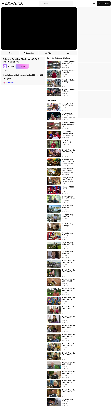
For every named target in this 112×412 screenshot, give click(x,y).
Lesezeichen (29, 53)
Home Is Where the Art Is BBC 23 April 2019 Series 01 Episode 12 (68, 151)
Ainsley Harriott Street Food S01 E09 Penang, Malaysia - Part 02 (68, 169)
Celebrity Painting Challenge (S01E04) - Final (68, 90)
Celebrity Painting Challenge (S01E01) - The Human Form (68, 62)
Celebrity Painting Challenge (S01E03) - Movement (68, 81)
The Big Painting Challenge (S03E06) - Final (67, 400)
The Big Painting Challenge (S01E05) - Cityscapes (67, 215)
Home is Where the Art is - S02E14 (68, 271)
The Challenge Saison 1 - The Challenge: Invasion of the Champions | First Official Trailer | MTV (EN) (68, 142)
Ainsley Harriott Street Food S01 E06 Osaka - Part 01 (68, 105)
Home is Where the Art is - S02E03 (68, 372)
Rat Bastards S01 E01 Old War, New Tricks (68, 197)
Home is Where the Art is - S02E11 (68, 298)
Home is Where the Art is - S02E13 (68, 280)
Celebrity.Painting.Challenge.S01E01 (68, 123)
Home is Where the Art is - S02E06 (68, 345)
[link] (9, 66)
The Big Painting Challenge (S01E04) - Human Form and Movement (68, 225)
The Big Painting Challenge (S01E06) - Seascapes (67, 206)
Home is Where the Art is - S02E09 (68, 317)
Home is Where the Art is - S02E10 (68, 308)
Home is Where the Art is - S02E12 (68, 289)
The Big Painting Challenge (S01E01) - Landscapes (68, 243)
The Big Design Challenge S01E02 (68, 114)
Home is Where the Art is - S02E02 (68, 381)
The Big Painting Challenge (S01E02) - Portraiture (67, 252)
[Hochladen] (94, 3)
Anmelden (104, 3)
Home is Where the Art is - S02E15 (68, 261)
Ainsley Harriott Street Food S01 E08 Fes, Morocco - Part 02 (68, 178)
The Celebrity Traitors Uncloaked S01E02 (68, 132)
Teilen (48, 53)
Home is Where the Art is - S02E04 (68, 363)
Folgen (22, 66)
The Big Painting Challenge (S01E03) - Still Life (67, 234)
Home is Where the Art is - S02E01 (68, 391)
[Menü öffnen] (3, 3)
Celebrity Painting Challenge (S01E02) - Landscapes (68, 71)
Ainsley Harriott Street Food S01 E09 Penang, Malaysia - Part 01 (68, 160)
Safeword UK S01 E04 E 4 (68, 188)
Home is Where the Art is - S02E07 (68, 335)
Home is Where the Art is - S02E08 (68, 326)
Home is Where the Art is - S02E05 (68, 354)
